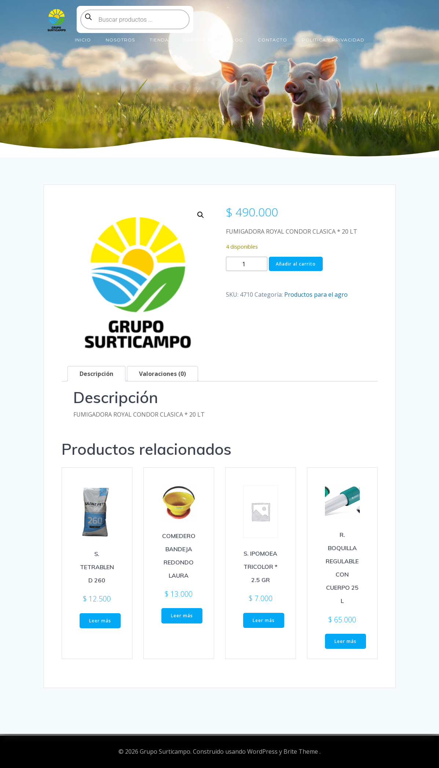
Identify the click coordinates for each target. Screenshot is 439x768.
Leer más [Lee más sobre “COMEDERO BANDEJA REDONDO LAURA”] (182, 615)
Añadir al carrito (296, 264)
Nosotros (120, 40)
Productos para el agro (316, 294)
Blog (235, 40)
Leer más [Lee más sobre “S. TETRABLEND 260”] (100, 621)
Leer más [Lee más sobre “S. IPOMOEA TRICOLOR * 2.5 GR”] (264, 620)
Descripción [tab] (96, 374)
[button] (200, 215)
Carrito (198, 40)
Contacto (272, 40)
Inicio (83, 40)
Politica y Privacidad (333, 40)
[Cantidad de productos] (246, 264)
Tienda (159, 40)
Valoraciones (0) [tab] (162, 374)
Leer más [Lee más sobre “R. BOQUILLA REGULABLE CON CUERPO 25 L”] (345, 641)
